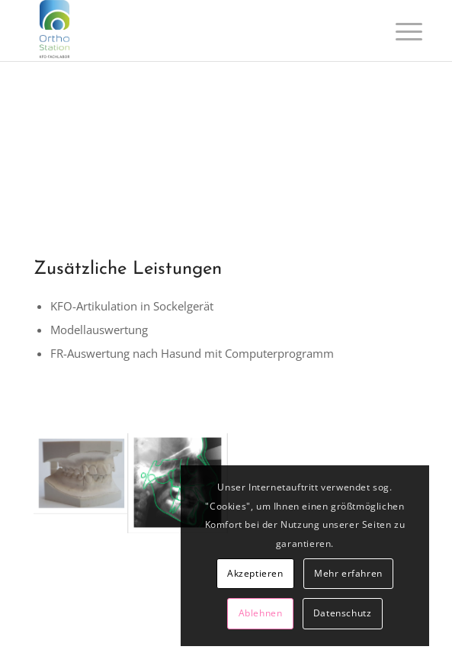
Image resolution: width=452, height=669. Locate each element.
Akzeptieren (255, 573)
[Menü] (397, 32)
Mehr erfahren (348, 573)
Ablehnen (261, 612)
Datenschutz (342, 612)
